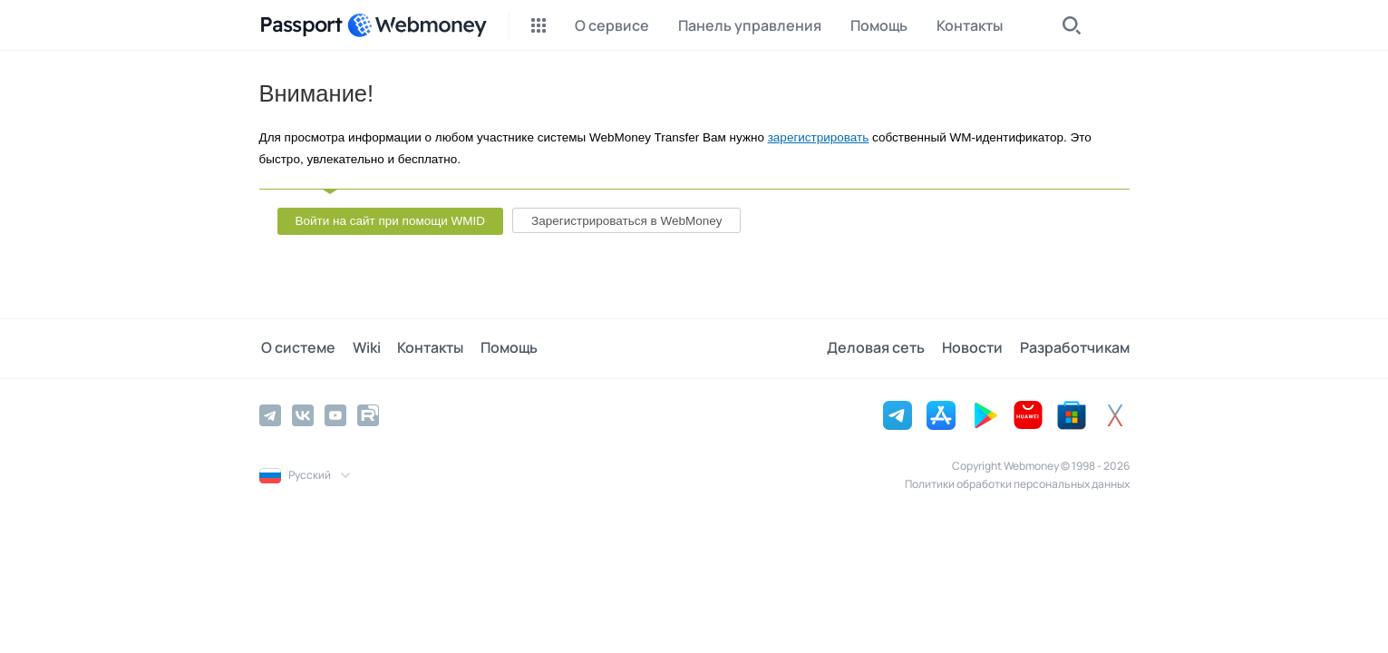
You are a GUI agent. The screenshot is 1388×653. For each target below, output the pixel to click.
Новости (975, 348)
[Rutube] (368, 414)
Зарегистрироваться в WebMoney (626, 221)
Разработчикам (1075, 348)
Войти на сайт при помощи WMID (391, 221)
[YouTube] (335, 414)
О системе (296, 348)
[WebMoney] (417, 25)
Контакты (424, 348)
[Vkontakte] (303, 414)
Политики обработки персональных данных (1017, 483)
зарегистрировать (818, 137)
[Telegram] (270, 414)
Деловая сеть (881, 348)
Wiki (362, 348)
